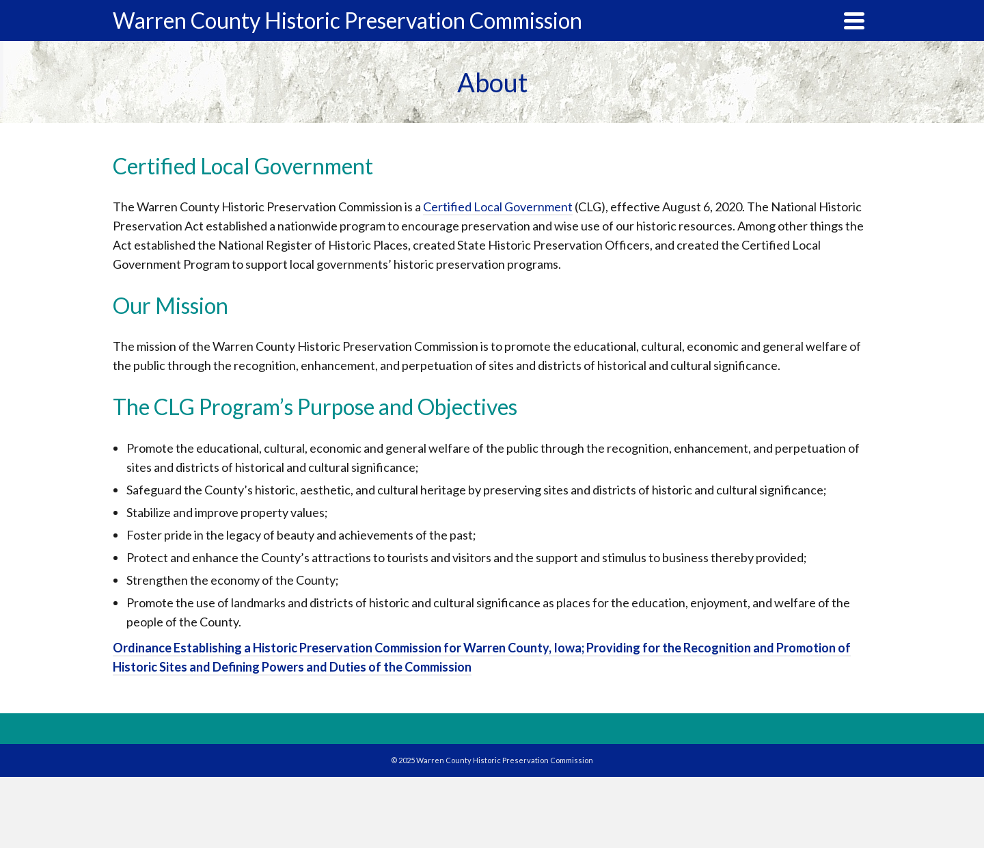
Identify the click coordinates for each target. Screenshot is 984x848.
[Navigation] (854, 20)
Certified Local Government (498, 206)
